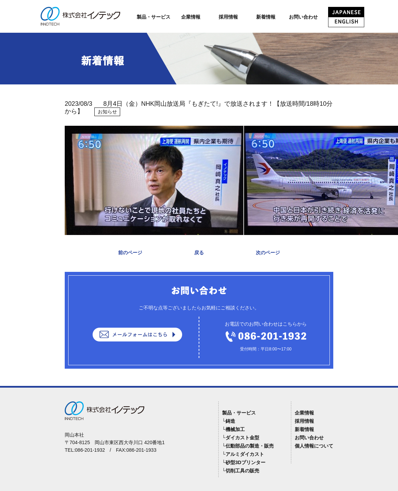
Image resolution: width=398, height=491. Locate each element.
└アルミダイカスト (243, 454)
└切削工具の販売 (240, 470)
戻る (199, 252)
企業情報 (190, 17)
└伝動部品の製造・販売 (248, 446)
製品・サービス (153, 17)
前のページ (130, 252)
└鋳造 (228, 421)
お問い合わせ (303, 17)
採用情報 (228, 17)
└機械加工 (233, 429)
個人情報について (314, 446)
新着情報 (265, 17)
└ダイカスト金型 (240, 437)
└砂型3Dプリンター (243, 462)
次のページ (268, 252)
